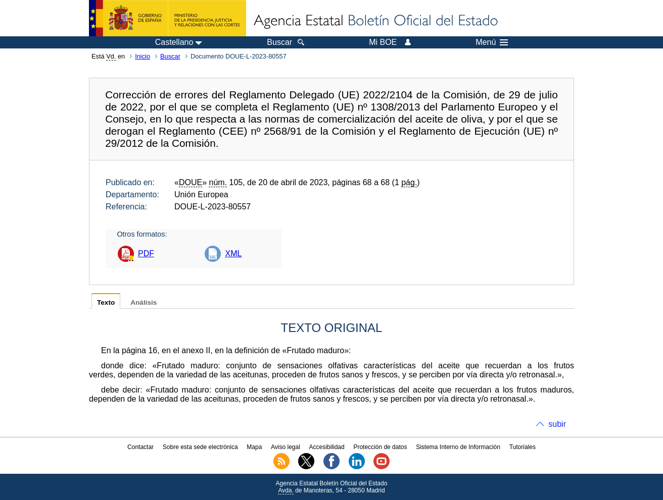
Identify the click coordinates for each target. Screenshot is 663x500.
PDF (146, 253)
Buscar (170, 56)
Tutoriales (522, 447)
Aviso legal (285, 447)
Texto (106, 302)
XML (233, 253)
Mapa (254, 447)
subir (557, 424)
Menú (492, 42)
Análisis (143, 302)
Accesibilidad (327, 447)
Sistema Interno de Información (458, 447)
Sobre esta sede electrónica (200, 447)
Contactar (140, 447)
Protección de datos (380, 447)
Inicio (142, 56)
